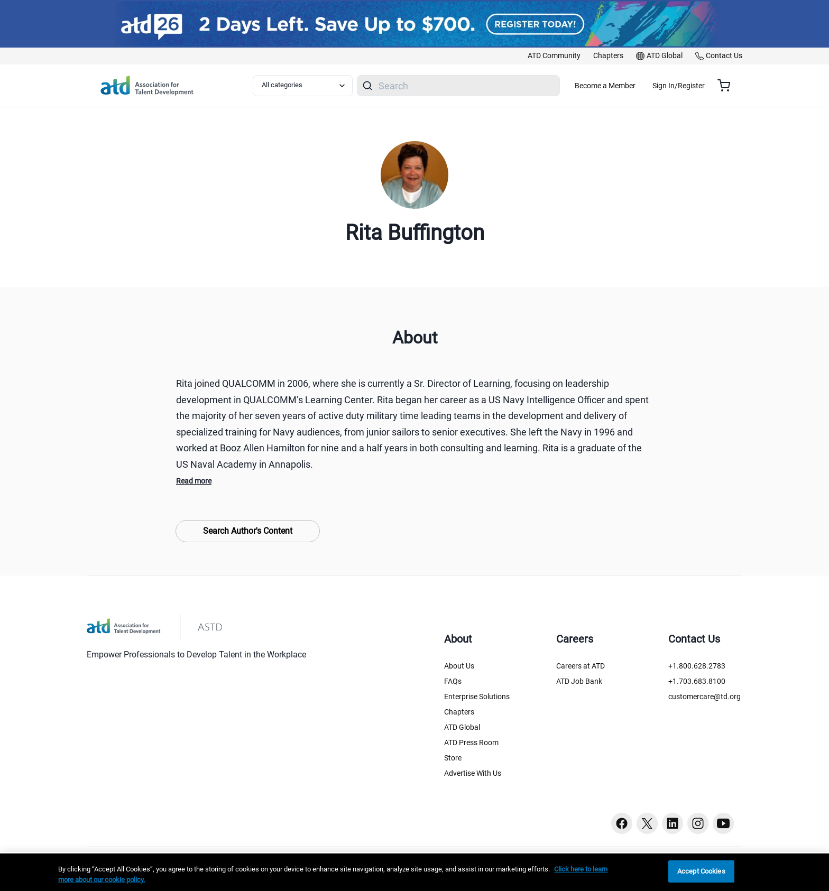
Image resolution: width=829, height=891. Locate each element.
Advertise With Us (472, 773)
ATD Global (462, 727)
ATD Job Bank (579, 681)
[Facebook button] (621, 823)
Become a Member (636, 85)
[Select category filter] (308, 85)
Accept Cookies (701, 871)
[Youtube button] (723, 823)
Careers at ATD (580, 666)
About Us (459, 666)
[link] (554, 56)
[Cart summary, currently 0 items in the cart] (727, 85)
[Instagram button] (697, 823)
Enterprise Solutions (477, 696)
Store (453, 758)
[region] (414, 872)
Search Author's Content (247, 531)
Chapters (459, 712)
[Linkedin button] (672, 823)
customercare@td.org (704, 696)
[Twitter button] (647, 823)
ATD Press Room (471, 742)
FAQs (453, 681)
